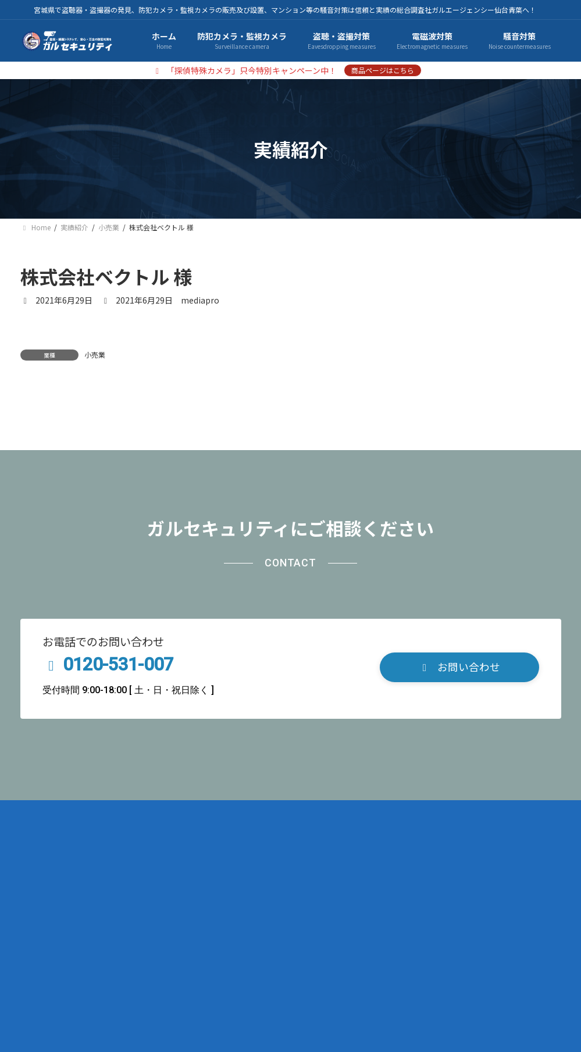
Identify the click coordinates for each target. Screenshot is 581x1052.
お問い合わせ (303, 943)
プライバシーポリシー (133, 943)
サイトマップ (226, 943)
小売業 (94, 354)
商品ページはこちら (382, 70)
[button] (459, 798)
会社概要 (49, 943)
